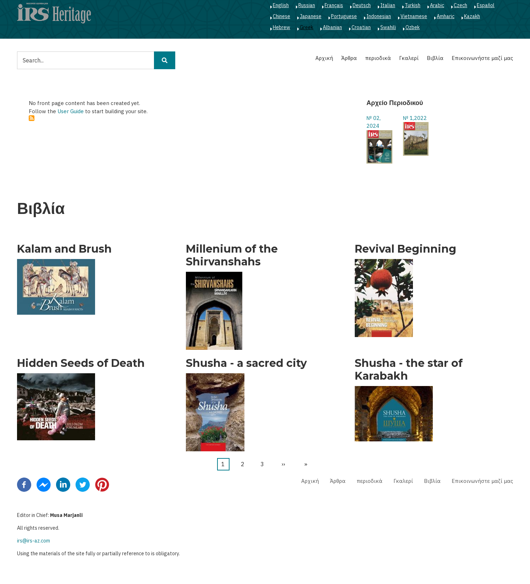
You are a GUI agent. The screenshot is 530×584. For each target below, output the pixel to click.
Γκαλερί (409, 58)
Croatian (361, 27)
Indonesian (378, 16)
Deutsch (362, 5)
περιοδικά (378, 58)
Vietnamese (414, 16)
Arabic (437, 5)
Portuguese (344, 16)
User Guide (70, 111)
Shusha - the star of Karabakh (409, 369)
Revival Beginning (405, 249)
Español (486, 5)
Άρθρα (349, 58)
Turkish (412, 5)
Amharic (445, 16)
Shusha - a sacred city (246, 363)
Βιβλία (435, 58)
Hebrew (281, 27)
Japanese (310, 16)
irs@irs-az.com (33, 541)
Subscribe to (31, 118)
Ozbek (412, 27)
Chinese (281, 16)
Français (334, 5)
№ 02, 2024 (373, 122)
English (281, 5)
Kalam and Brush (64, 249)
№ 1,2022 (415, 118)
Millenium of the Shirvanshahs (232, 255)
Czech (460, 5)
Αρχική (324, 58)
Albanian (332, 27)
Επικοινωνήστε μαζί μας (482, 58)
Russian (306, 5)
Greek (306, 27)
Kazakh (472, 16)
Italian (387, 5)
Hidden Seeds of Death (81, 363)
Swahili (388, 27)
